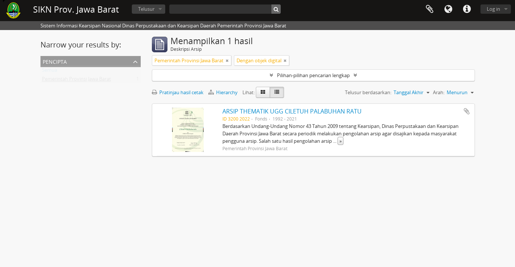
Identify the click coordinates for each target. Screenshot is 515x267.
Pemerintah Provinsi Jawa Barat (76, 80)
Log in (493, 9)
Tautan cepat (466, 9)
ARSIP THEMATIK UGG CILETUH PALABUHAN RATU (292, 111)
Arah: (438, 92)
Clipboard (429, 9)
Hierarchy (223, 92)
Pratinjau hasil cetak (177, 92)
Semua (49, 71)
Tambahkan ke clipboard (466, 111)
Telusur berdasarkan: (368, 92)
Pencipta (55, 61)
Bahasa (448, 9)
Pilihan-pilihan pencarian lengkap (313, 75)
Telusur (146, 9)
